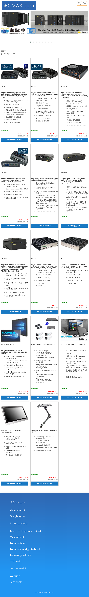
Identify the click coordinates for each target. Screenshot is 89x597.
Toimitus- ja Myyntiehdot (25, 549)
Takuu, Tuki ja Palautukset (25, 531)
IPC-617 (3, 86)
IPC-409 (3, 172)
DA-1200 (34, 172)
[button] (30, 42)
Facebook (16, 582)
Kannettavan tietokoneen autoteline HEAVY (44, 431)
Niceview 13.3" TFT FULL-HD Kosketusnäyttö (11, 431)
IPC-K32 (63, 258)
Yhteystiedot (17, 510)
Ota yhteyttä (17, 516)
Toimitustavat (18, 543)
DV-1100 (64, 172)
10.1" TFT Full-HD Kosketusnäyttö (73, 344)
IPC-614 (33, 86)
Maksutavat (17, 537)
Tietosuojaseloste (20, 555)
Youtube (15, 576)
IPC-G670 (64, 86)
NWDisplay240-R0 (7, 344)
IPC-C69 (33, 258)
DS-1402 (4, 258)
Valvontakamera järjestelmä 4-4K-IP (43, 344)
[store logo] (23, 5)
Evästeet (15, 561)
